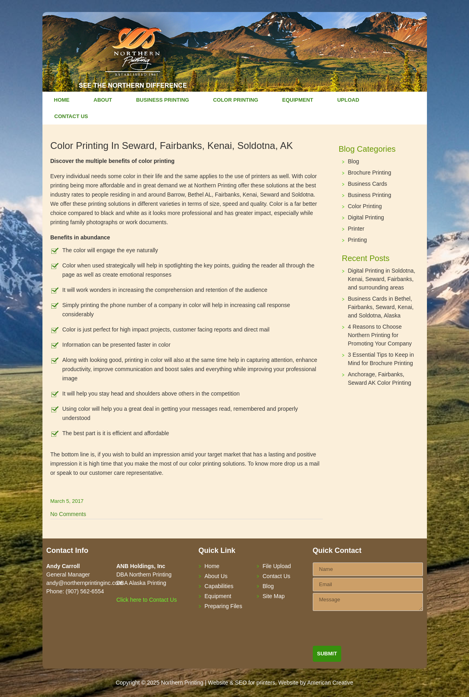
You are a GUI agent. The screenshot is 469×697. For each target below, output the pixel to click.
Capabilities (219, 586)
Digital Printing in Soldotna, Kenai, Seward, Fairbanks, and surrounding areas (381, 279)
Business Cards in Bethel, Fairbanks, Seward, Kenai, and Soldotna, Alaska (381, 307)
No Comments (68, 514)
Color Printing (365, 206)
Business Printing (369, 195)
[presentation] (374, 630)
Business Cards (367, 184)
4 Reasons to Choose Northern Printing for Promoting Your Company (380, 335)
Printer (356, 228)
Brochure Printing (369, 172)
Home (212, 566)
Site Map (274, 596)
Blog (353, 161)
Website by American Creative (315, 682)
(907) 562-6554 (85, 591)
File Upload (277, 566)
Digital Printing (366, 217)
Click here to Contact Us (147, 600)
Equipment (218, 596)
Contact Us (276, 576)
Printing (357, 240)
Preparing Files (223, 606)
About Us (216, 576)
